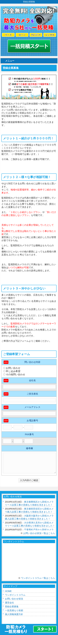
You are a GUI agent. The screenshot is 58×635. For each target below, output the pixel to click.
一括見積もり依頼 (14, 610)
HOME (8, 591)
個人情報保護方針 (14, 614)
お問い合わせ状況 (14, 599)
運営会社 (9, 602)
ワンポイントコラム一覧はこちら (38, 578)
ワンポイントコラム (15, 595)
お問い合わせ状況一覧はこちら (39, 533)
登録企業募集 (12, 606)
